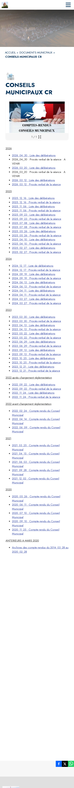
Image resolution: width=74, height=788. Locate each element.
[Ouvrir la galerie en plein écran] (40, 137)
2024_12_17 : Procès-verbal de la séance (36, 270)
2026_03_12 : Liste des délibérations (33, 180)
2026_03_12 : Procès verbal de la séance (36, 184)
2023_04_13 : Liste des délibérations (33, 325)
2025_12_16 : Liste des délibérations (33, 198)
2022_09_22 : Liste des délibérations (33, 385)
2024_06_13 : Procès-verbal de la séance (36, 287)
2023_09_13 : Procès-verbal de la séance (36, 354)
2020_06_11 (19, 505)
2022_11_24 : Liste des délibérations (33, 393)
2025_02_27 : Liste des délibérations (33, 248)
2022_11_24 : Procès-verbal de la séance (36, 397)
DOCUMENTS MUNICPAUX (35, 52)
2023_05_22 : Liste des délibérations (33, 333)
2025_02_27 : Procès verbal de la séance (36, 252)
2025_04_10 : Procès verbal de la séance (36, 244)
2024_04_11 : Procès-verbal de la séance (36, 295)
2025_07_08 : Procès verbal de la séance (36, 227)
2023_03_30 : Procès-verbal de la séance (36, 321)
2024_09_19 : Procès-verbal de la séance (36, 278)
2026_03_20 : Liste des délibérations (33, 168)
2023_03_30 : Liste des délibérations (33, 317)
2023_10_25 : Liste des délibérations (33, 358)
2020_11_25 (19, 530)
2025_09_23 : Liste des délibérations (33, 215)
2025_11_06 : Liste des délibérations (33, 206)
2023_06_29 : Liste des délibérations (33, 342)
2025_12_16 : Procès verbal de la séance (36, 202)
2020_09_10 (19, 521)
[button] (10, 76)
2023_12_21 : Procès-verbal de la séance (36, 371)
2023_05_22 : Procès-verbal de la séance (36, 338)
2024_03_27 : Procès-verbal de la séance (36, 303)
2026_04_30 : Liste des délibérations (34, 155)
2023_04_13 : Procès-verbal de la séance (36, 329)
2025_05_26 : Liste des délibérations (34, 231)
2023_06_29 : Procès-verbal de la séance (36, 346)
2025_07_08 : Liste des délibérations (33, 223)
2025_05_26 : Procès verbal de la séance (36, 235)
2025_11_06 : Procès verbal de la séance (36, 210)
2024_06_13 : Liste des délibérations (33, 282)
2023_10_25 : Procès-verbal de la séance (36, 362)
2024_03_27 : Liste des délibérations (33, 299)
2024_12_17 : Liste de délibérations (32, 266)
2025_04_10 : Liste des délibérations (33, 239)
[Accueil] (5, 5)
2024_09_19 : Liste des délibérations (33, 274)
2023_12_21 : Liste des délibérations (33, 367)
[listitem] (59, 764)
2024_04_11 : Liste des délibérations (33, 291)
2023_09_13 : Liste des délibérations (33, 350)
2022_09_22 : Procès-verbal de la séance (36, 389)
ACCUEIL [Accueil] (10, 52)
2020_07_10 (19, 513)
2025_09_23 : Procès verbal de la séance (36, 219)
